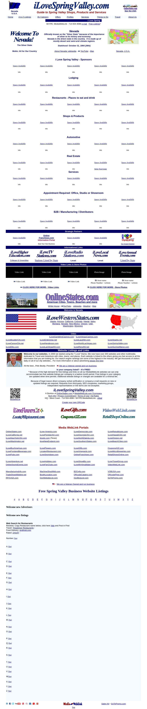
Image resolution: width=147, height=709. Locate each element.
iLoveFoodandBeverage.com (18, 451)
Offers (58, 17)
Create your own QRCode (73, 402)
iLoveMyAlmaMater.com (84, 464)
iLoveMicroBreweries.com (119, 451)
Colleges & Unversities (19, 260)
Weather (87, 306)
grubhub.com (25, 530)
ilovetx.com (45, 438)
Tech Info (52, 396)
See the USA (130, 11)
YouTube (84, 51)
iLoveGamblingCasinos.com (61, 337)
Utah (91, 324)
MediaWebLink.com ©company (88, 393)
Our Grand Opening (128, 244)
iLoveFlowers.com (48, 448)
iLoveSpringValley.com (118, 343)
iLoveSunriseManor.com (118, 347)
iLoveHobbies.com (48, 461)
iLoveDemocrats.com (83, 431)
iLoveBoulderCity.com (15, 340)
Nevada (64, 324)
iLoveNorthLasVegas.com (85, 343)
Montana (56, 324)
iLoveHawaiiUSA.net (117, 435)
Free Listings (94, 24)
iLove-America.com (48, 431)
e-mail (84, 24)
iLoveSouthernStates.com (85, 441)
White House (53, 306)
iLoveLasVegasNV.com (50, 347)
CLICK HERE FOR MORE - (41, 287)
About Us (132, 17)
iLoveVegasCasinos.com (87, 337)
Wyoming (78, 326)
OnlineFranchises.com (84, 454)
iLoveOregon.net (115, 438)
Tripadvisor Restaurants (23, 528)
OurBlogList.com (81, 478)
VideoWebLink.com (116, 464)
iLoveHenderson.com (49, 343)
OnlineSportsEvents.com (17, 464)
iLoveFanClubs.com (48, 464)
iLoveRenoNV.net (81, 347)
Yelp (53, 525)
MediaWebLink (15, 399)
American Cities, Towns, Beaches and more (72, 302)
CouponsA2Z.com (116, 448)
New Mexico (74, 324)
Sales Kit (105, 704)
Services (85, 17)
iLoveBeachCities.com (118, 441)
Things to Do (102, 17)
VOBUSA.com (114, 471)
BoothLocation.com (48, 475)
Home (10, 17)
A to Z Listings (25, 17)
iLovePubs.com (12, 454)
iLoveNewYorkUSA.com (16, 438)
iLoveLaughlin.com (82, 340)
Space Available (19, 66)
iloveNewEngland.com (50, 441)
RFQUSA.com (12, 478)
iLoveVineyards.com (83, 451)
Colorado (78, 321)
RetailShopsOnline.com (118, 454)
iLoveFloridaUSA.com (49, 435)
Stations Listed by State (46, 260)
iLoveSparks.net (115, 340)
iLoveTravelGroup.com (118, 461)
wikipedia (77, 306)
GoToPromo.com (115, 478)
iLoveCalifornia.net (14, 435)
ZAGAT (15, 533)
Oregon (84, 324)
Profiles (70, 17)
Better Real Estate (100, 169)
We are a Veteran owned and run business (78, 366)
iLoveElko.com (12, 347)
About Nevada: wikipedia (65, 51)
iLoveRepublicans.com (118, 431)
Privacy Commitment (67, 396)
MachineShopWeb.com (50, 471)
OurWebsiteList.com (49, 478)
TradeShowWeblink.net (16, 475)
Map (92, 51)
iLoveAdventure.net (14, 461)
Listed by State (127, 260)
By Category (43, 17)
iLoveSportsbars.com (49, 454)
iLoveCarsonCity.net (15, 343)
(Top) (15, 538)
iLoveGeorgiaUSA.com (84, 435)
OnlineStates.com (65, 393)
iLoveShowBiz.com (82, 461)
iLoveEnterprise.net (48, 340)
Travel (117, 17)
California (69, 321)
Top (73, 707)
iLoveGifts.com (80, 448)
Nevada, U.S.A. (123, 51)
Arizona (60, 321)
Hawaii (86, 321)
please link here (96, 361)
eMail (99, 398)
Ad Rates (95, 396)
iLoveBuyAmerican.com (16, 448)
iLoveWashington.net (15, 441)
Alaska (53, 321)
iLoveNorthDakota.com (84, 438)
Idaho (93, 321)
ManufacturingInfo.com (16, 471)
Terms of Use (83, 396)
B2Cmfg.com (79, 471)
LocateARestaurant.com (50, 451)
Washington (68, 326)
